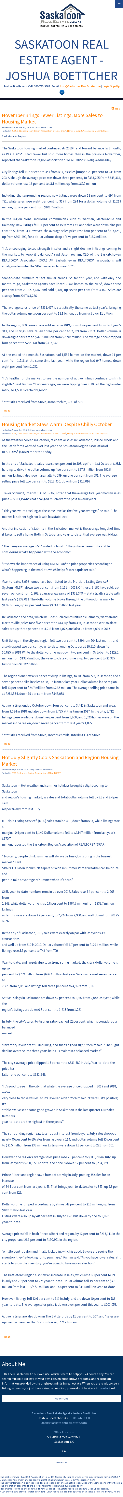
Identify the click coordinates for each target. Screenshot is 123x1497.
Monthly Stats (101, 130)
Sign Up (115, 86)
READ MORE (61, 1398)
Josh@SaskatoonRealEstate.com (80, 86)
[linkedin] (61, 92)
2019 (14, 130)
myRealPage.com (61, 1466)
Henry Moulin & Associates (80, 130)
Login (106, 86)
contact (105, 1388)
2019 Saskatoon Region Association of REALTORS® (41, 130)
